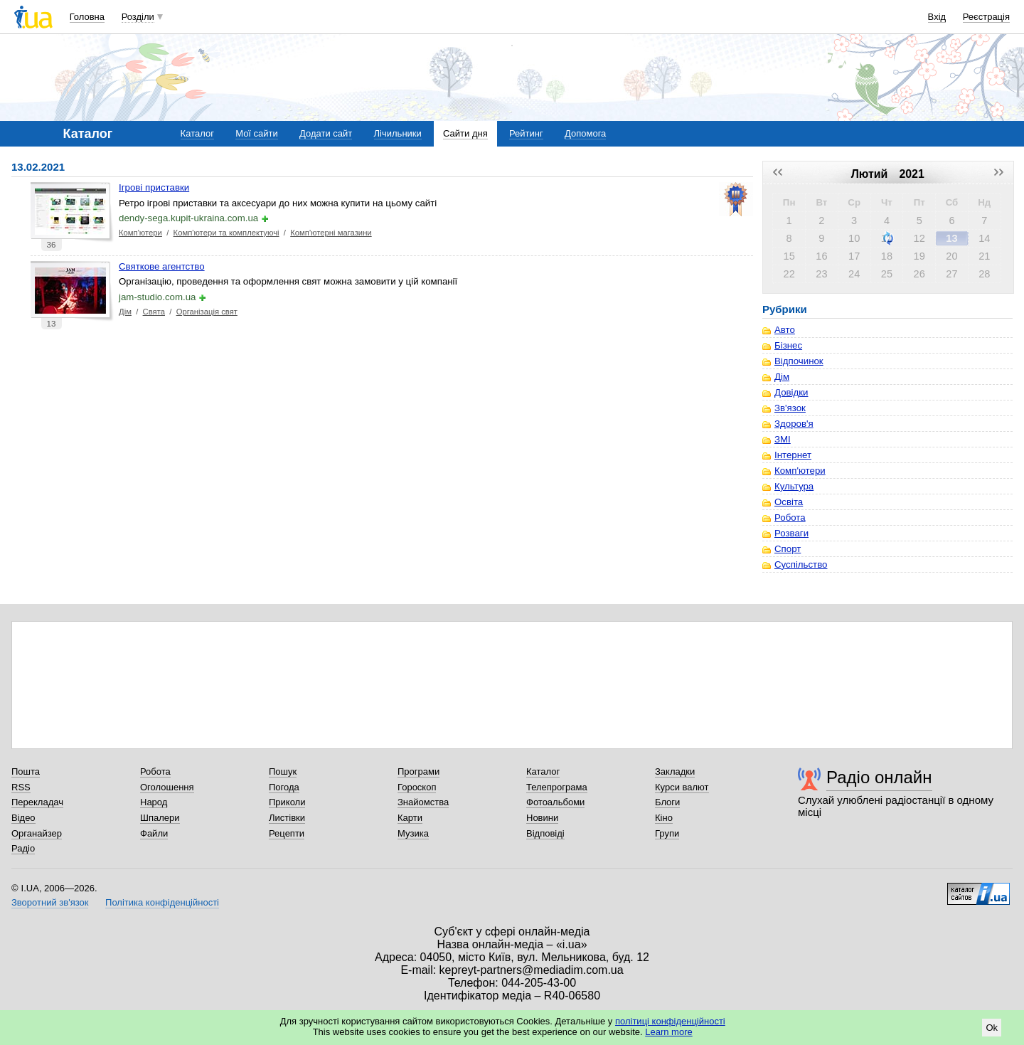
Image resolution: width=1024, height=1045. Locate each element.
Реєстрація (986, 16)
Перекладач (37, 802)
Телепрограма (556, 787)
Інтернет (792, 455)
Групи (667, 833)
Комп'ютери (140, 232)
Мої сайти (256, 133)
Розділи (138, 16)
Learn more (668, 1032)
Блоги (667, 802)
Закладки (675, 771)
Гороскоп (417, 787)
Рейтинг (526, 133)
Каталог (197, 133)
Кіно (664, 817)
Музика (413, 833)
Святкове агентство (162, 266)
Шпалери (160, 817)
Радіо (23, 848)
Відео (23, 817)
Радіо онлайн (879, 777)
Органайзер (36, 833)
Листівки (287, 817)
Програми (418, 771)
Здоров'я (794, 423)
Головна (87, 16)
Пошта (25, 771)
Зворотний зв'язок (49, 902)
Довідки (791, 392)
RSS (21, 787)
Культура (794, 486)
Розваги (791, 533)
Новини (542, 817)
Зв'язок (790, 408)
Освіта (788, 502)
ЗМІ (782, 439)
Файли (154, 833)
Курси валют (682, 787)
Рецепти (286, 833)
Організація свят (207, 311)
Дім (125, 311)
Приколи (287, 802)
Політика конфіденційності (162, 902)
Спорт (787, 548)
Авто (784, 329)
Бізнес (788, 345)
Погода (284, 787)
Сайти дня (465, 133)
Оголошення (167, 787)
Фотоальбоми (555, 802)
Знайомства (423, 802)
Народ (153, 802)
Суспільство (800, 564)
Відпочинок (798, 361)
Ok (992, 1027)
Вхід (937, 16)
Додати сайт (325, 133)
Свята (154, 311)
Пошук (283, 771)
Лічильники (398, 133)
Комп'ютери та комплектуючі (226, 232)
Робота (790, 517)
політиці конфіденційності (670, 1021)
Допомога (585, 133)
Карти (410, 817)
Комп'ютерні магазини (330, 232)
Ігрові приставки (154, 187)
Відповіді (545, 833)
